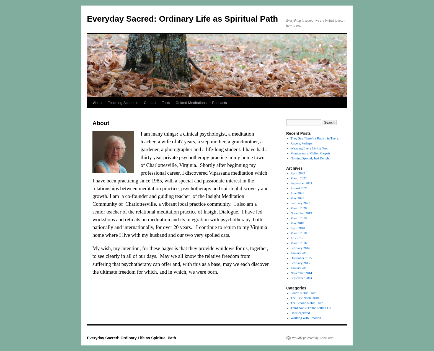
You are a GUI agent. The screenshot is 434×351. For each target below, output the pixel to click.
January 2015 (299, 268)
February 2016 (300, 248)
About (97, 103)
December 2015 (301, 258)
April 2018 (298, 228)
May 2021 (297, 198)
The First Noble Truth (305, 298)
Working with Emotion (306, 318)
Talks (166, 103)
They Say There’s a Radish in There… (316, 138)
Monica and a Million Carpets (310, 153)
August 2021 (299, 188)
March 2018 (299, 233)
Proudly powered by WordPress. (313, 338)
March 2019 (299, 218)
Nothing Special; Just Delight (310, 158)
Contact (150, 103)
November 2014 (301, 273)
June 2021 (297, 193)
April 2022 (298, 173)
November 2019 (301, 213)
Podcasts (219, 103)
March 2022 (299, 178)
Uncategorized (300, 313)
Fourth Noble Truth (303, 293)
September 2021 (301, 183)
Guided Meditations (190, 103)
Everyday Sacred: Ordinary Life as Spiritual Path (182, 18)
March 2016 (299, 243)
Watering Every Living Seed (310, 148)
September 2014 (301, 278)
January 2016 (299, 253)
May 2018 (297, 223)
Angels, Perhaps (301, 143)
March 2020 (299, 208)
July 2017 (297, 238)
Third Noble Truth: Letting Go (311, 308)
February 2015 (300, 263)
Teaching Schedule (123, 103)
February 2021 (300, 203)
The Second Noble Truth (307, 303)
